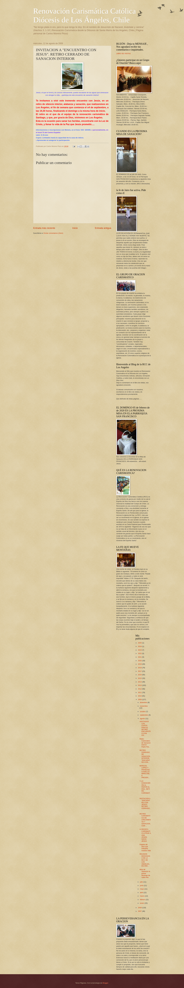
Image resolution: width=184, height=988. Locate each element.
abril (141, 892)
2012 (140, 689)
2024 (140, 646)
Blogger (105, 983)
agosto (142, 719)
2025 (140, 643)
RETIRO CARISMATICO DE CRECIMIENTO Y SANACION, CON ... (145, 820)
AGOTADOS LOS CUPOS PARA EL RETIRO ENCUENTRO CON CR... (145, 728)
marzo (142, 896)
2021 (140, 657)
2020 (140, 661)
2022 (140, 653)
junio (142, 885)
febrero (143, 900)
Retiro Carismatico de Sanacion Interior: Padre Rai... (145, 743)
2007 (140, 911)
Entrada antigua (103, 228)
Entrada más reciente (44, 228)
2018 (140, 668)
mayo (142, 889)
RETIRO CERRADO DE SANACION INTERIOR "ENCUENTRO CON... (145, 756)
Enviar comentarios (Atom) (53, 233)
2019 (140, 664)
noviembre (144, 706)
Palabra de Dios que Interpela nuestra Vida (145, 847)
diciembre (143, 702)
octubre (143, 711)
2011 (140, 692)
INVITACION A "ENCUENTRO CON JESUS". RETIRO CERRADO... (145, 804)
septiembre (144, 715)
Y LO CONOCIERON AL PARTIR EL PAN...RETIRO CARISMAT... (145, 788)
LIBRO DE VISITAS (123, 53)
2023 (140, 650)
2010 (140, 696)
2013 (140, 685)
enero (142, 903)
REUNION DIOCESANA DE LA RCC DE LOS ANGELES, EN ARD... (145, 860)
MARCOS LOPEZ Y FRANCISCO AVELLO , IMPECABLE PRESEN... (145, 772)
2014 (140, 682)
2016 (140, 675)
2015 (140, 678)
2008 (140, 908)
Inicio (75, 228)
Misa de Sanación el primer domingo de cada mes (145, 873)
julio (141, 882)
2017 (140, 671)
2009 (140, 699)
